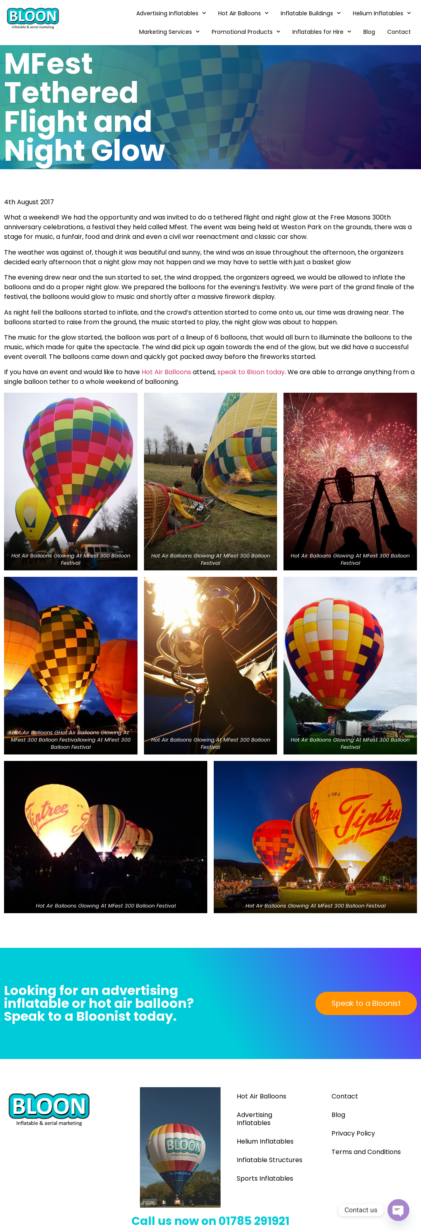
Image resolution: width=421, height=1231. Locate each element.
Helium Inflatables (382, 13)
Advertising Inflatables (171, 13)
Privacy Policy (353, 1133)
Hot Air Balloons (243, 13)
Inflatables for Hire (321, 32)
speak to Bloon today (251, 372)
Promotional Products (246, 32)
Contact (399, 32)
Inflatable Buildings (311, 13)
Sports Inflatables (265, 1178)
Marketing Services (169, 32)
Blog (369, 32)
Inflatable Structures (269, 1160)
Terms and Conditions (366, 1151)
